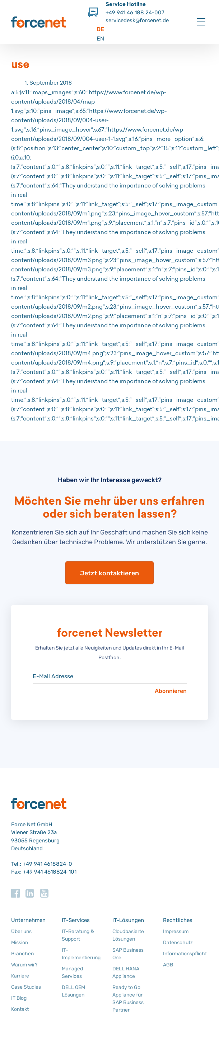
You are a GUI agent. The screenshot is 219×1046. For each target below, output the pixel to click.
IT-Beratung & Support (78, 935)
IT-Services (76, 920)
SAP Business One (128, 954)
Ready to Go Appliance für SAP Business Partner (128, 998)
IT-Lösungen (128, 920)
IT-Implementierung (81, 954)
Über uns (21, 931)
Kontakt (20, 1009)
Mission (19, 943)
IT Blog (19, 998)
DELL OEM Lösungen (73, 991)
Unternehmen (28, 920)
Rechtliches (177, 920)
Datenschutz (178, 943)
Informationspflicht (185, 954)
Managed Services (72, 972)
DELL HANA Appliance (125, 972)
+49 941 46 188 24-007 (135, 12)
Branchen (22, 954)
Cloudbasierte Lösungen (128, 935)
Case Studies (26, 987)
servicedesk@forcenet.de (137, 20)
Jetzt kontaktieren (109, 573)
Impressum (175, 931)
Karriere (20, 976)
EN (100, 38)
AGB (168, 965)
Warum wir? (24, 965)
